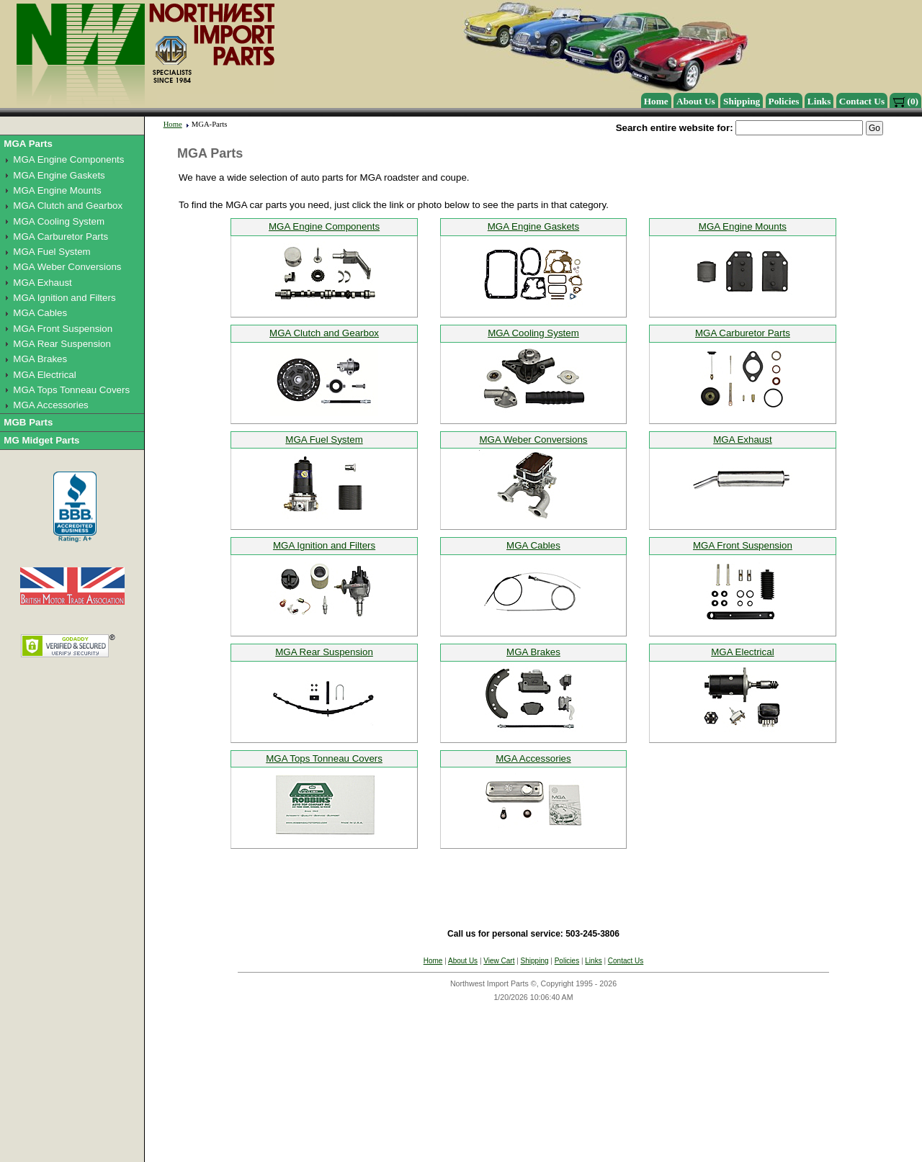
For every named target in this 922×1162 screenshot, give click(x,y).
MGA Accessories (50, 405)
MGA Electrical (44, 374)
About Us (695, 101)
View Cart (498, 961)
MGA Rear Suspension (62, 343)
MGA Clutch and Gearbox (67, 205)
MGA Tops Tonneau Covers (71, 389)
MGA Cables (40, 312)
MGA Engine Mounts (57, 190)
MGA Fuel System (51, 251)
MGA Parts (28, 143)
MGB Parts (28, 422)
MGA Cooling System (58, 221)
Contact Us (862, 101)
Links (819, 101)
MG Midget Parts (41, 440)
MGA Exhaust (42, 282)
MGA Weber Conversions (67, 266)
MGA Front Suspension (62, 328)
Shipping (741, 101)
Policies (784, 101)
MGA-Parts (210, 124)
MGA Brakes (40, 358)
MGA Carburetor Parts (60, 236)
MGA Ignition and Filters (64, 297)
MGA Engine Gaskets (58, 175)
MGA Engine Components (68, 159)
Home (656, 101)
